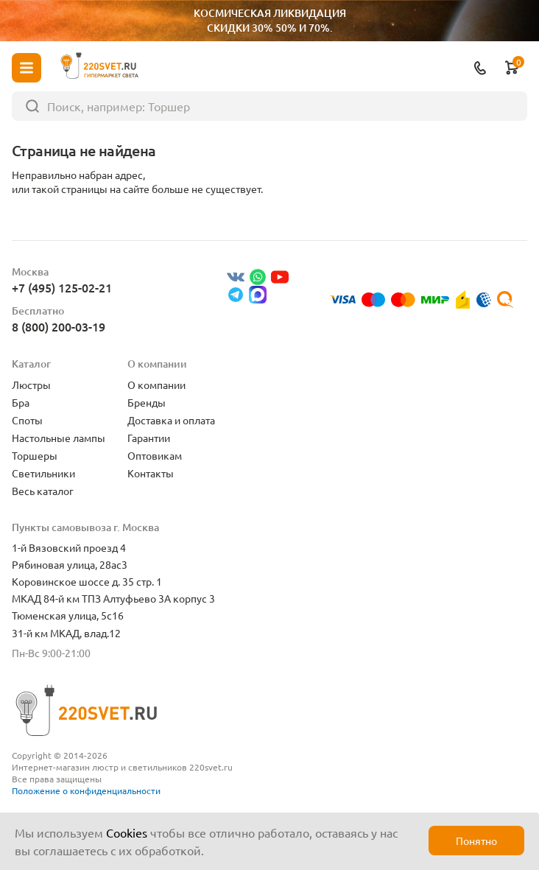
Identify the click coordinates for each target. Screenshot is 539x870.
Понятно (476, 840)
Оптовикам (154, 455)
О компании (156, 384)
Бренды (146, 402)
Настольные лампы (58, 437)
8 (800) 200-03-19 (58, 326)
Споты (27, 420)
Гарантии (148, 437)
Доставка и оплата (171, 420)
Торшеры (34, 455)
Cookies (126, 832)
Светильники (43, 473)
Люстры (31, 384)
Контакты (150, 473)
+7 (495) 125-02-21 (62, 287)
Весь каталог (43, 490)
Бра (20, 402)
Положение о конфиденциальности (86, 790)
